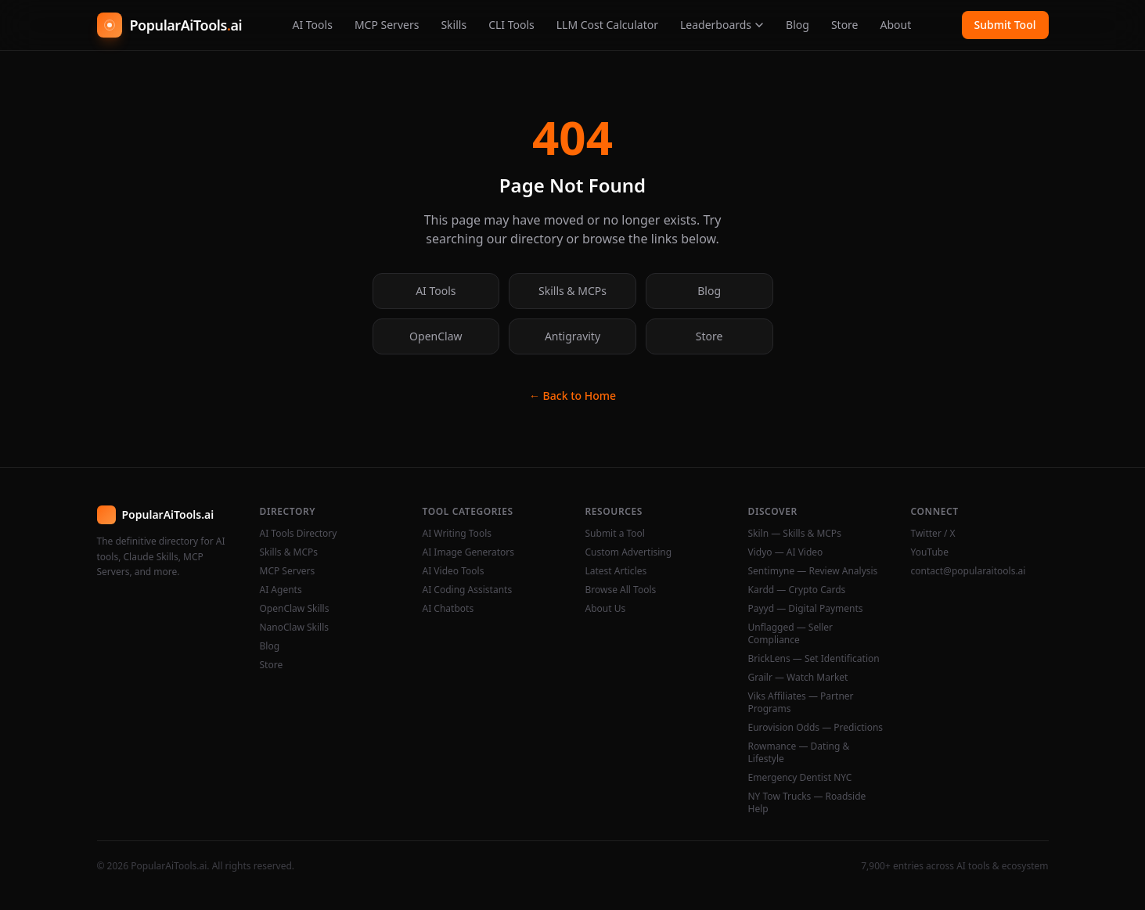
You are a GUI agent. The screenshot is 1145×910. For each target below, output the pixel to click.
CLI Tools (511, 24)
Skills (453, 24)
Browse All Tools (621, 590)
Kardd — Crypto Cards (797, 590)
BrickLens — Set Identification (814, 659)
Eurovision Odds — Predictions (816, 727)
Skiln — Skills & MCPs (794, 533)
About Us (605, 608)
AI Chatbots (448, 608)
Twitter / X (933, 533)
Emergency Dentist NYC (800, 778)
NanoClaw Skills (294, 627)
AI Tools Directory (298, 533)
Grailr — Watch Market (798, 677)
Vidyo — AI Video (785, 552)
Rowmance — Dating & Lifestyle (799, 752)
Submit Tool (1005, 24)
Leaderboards (722, 24)
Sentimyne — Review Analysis (813, 571)
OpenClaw (435, 336)
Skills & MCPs (572, 290)
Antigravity (572, 336)
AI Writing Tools (457, 533)
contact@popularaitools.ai (968, 571)
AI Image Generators (469, 552)
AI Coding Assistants (468, 590)
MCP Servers (387, 24)
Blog (797, 24)
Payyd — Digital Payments (805, 608)
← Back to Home (572, 395)
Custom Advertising (628, 552)
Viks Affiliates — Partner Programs (801, 702)
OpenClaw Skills (294, 608)
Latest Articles (616, 571)
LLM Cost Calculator (607, 24)
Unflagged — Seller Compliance (791, 633)
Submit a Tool (615, 533)
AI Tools (312, 24)
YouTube (930, 552)
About (896, 24)
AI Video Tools (453, 571)
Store (845, 24)
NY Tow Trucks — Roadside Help (807, 802)
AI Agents (281, 590)
